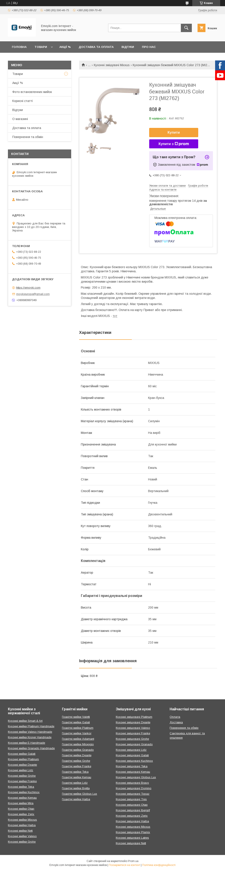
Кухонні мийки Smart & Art (25, 720)
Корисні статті (22, 101)
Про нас (149, 47)
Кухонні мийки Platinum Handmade (31, 726)
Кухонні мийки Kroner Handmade (29, 737)
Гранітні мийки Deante (76, 755)
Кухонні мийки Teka (21, 786)
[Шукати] (186, 28)
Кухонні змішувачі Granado (134, 744)
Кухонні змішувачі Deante (133, 722)
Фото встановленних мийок (32, 92)
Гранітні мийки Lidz (75, 782)
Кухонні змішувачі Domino (133, 788)
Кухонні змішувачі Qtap (132, 804)
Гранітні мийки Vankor (76, 733)
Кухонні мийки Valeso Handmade (30, 731)
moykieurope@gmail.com (33, 294)
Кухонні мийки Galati (21, 753)
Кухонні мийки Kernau (22, 797)
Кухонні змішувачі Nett (131, 843)
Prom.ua (133, 861)
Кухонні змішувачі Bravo (132, 782)
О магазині (20, 119)
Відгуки (128, 47)
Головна (19, 47)
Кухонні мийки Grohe (22, 775)
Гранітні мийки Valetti (76, 716)
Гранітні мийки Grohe (76, 760)
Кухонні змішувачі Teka (131, 766)
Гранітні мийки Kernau (76, 777)
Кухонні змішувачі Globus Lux (136, 777)
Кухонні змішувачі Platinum (134, 716)
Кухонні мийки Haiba (22, 825)
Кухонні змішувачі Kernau (133, 771)
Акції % (65, 47)
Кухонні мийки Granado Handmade (31, 748)
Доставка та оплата (96, 47)
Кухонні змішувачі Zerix (132, 815)
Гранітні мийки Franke (76, 766)
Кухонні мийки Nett (20, 830)
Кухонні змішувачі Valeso (133, 727)
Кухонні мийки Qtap (21, 808)
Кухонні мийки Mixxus (22, 819)
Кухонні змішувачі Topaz (132, 793)
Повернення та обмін (27, 137)
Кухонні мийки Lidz (20, 770)
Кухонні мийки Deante (22, 764)
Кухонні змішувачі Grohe (132, 738)
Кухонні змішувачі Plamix (133, 832)
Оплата (175, 716)
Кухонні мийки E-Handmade (26, 742)
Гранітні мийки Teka (75, 771)
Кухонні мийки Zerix (21, 814)
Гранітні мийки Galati (76, 722)
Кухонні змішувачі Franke (133, 733)
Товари (40, 47)
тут (115, 316)
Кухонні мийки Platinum (23, 759)
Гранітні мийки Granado (78, 749)
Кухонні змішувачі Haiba (132, 821)
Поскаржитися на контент (124, 865)
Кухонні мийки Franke (22, 781)
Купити (174, 132)
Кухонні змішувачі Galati (132, 755)
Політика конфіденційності (159, 865)
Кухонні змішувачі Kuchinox (134, 760)
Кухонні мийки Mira (20, 803)
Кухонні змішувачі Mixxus (112, 65)
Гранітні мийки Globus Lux (79, 793)
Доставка (176, 722)
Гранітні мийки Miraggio (78, 744)
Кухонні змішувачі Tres (131, 799)
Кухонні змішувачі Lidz (131, 749)
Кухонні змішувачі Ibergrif (133, 810)
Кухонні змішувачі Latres (132, 837)
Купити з (173, 144)
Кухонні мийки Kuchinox (24, 792)
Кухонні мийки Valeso (22, 836)
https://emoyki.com (28, 287)
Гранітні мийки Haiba (76, 799)
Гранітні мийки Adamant (78, 738)
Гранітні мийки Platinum (77, 727)
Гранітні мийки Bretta (76, 788)
